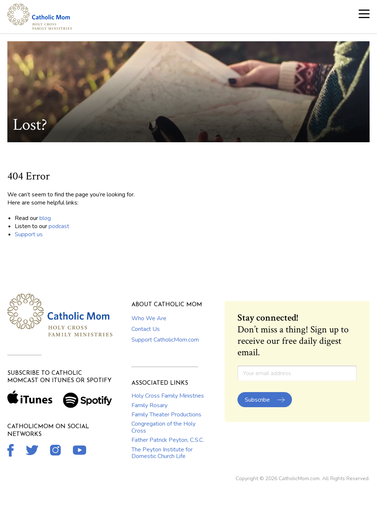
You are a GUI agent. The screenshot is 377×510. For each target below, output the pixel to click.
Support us (29, 234)
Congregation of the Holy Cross (163, 427)
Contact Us (145, 329)
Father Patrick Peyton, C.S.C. (167, 440)
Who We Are (148, 318)
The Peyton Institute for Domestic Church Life (162, 453)
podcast (59, 226)
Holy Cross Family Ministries (167, 396)
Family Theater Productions (166, 415)
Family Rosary (149, 405)
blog (45, 218)
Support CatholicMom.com (165, 340)
